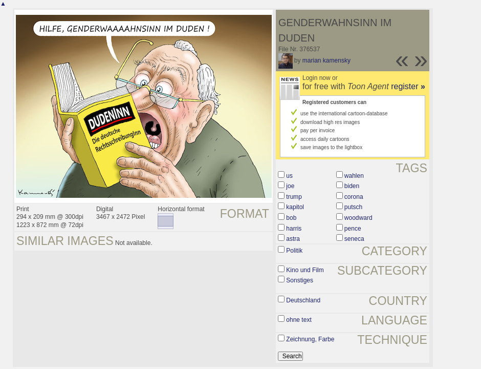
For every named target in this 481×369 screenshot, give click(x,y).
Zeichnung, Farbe (310, 339)
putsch (353, 207)
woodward (358, 217)
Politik (294, 250)
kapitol (295, 207)
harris (293, 228)
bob (291, 217)
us (289, 175)
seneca (354, 238)
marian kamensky (326, 60)
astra (293, 238)
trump (294, 196)
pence (352, 228)
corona (353, 196)
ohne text (298, 319)
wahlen (354, 175)
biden (351, 186)
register (408, 86)
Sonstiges (299, 280)
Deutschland (303, 300)
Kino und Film (304, 270)
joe (290, 186)
